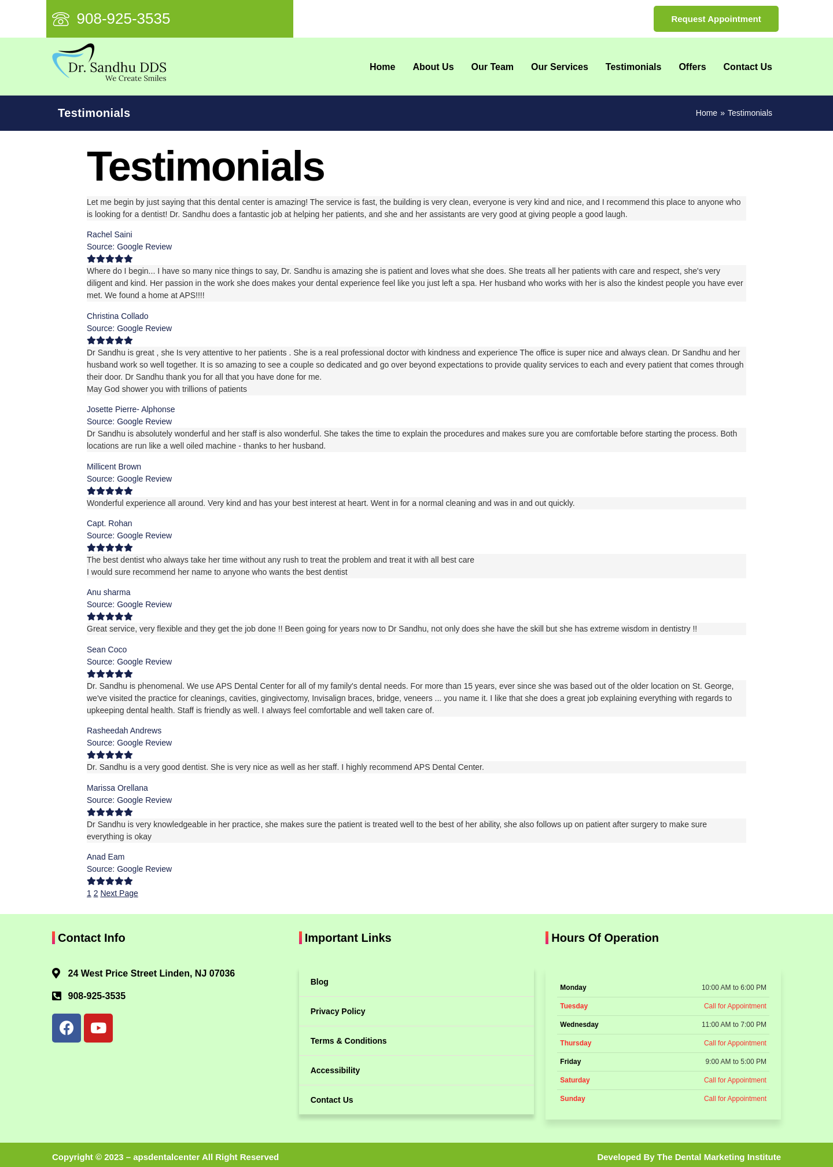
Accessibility (335, 1070)
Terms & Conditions (349, 1040)
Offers (692, 67)
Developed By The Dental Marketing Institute (689, 1157)
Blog (320, 981)
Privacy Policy (338, 1011)
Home (382, 67)
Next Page (119, 893)
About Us (433, 67)
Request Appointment (716, 19)
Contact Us (748, 67)
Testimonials (634, 67)
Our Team (492, 67)
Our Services (559, 67)
